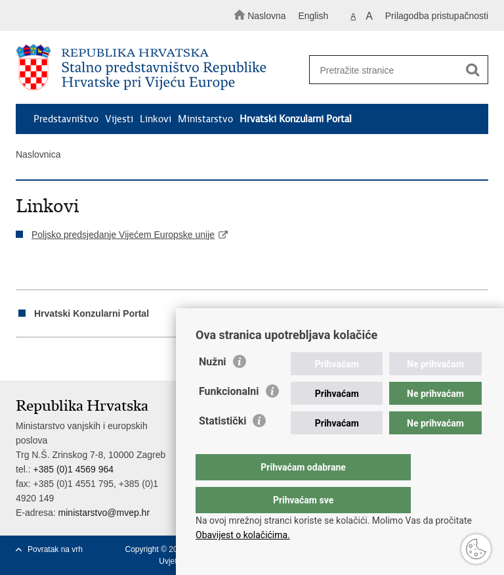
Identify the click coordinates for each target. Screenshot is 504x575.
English (313, 16)
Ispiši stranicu (23, 360)
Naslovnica (38, 154)
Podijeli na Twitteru (79, 360)
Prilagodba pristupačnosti (436, 16)
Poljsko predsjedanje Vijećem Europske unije (123, 234)
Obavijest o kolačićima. (243, 535)
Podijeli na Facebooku (51, 360)
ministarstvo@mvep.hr (104, 512)
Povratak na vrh (55, 549)
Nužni (212, 388)
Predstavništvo (65, 119)
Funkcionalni (229, 417)
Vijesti (119, 119)
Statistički (222, 447)
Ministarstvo (205, 119)
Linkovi (155, 119)
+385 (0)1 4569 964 (73, 469)
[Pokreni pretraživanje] (472, 70)
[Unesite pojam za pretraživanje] (394, 70)
